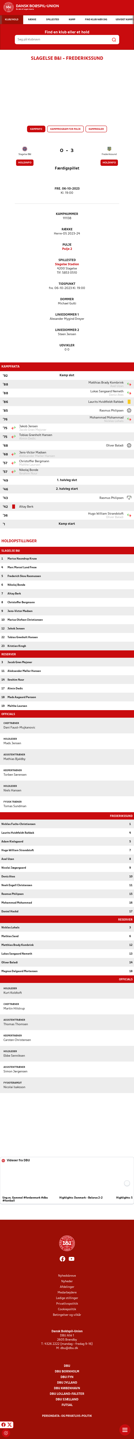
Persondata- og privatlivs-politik (67, 1416)
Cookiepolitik (67, 1309)
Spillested (67, 260)
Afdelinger (67, 1286)
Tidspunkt (67, 284)
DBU (67, 1365)
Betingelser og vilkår (67, 1314)
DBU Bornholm (67, 1371)
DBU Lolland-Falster (67, 1393)
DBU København (67, 1388)
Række (67, 229)
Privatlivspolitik (67, 1303)
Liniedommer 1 (67, 314)
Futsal (67, 1404)
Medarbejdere (67, 1292)
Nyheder (67, 1281)
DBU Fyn (67, 1376)
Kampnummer (67, 214)
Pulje (67, 244)
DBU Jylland (67, 1382)
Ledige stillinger (67, 1297)
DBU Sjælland (67, 1399)
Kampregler (96, 129)
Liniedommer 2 (67, 330)
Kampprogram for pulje (65, 129)
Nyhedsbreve (67, 1275)
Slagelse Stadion (67, 264)
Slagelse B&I (24, 154)
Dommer (67, 299)
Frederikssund (109, 154)
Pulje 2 (67, 249)
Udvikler (67, 345)
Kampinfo (36, 129)
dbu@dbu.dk (69, 1347)
